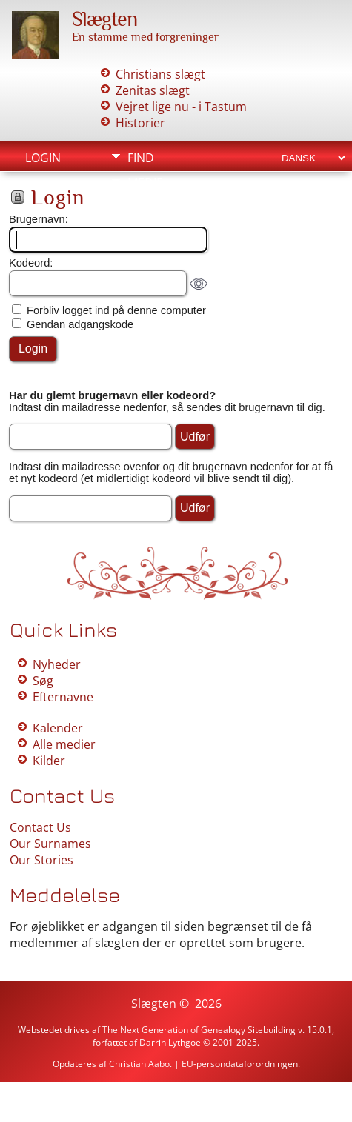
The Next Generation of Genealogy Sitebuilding (199, 1030)
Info (140, 208)
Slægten (104, 18)
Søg (43, 680)
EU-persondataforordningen (240, 1064)
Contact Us (40, 827)
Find (140, 158)
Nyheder (57, 664)
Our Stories (41, 860)
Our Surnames (50, 843)
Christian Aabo (139, 1064)
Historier (140, 123)
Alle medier (64, 744)
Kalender (58, 728)
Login (43, 158)
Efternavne (63, 697)
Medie (145, 183)
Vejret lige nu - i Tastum (181, 106)
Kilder (49, 760)
